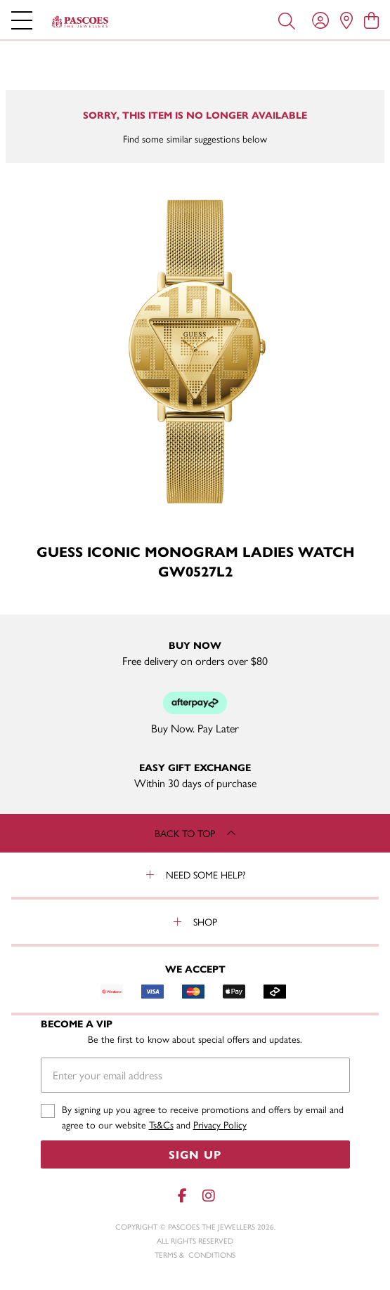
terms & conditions (195, 1254)
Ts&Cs (161, 1124)
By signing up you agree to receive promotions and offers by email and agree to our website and (203, 1117)
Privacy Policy (220, 1124)
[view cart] (371, 20)
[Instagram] (208, 1195)
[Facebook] (182, 1195)
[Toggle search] (286, 20)
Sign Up (195, 1154)
